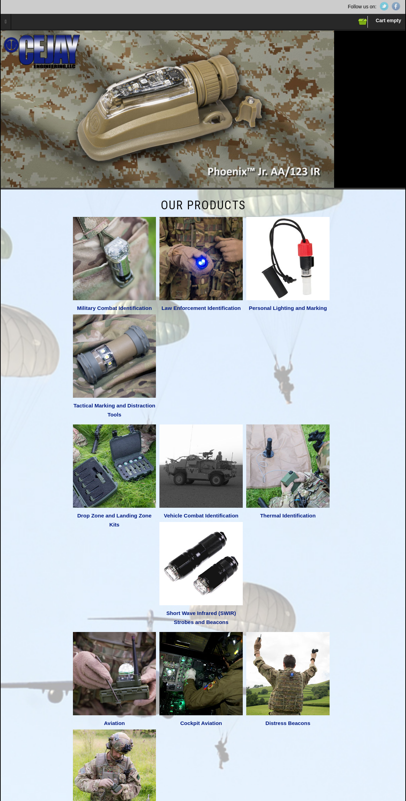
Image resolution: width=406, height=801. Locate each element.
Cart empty (388, 20)
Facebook (396, 6)
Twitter (384, 6)
